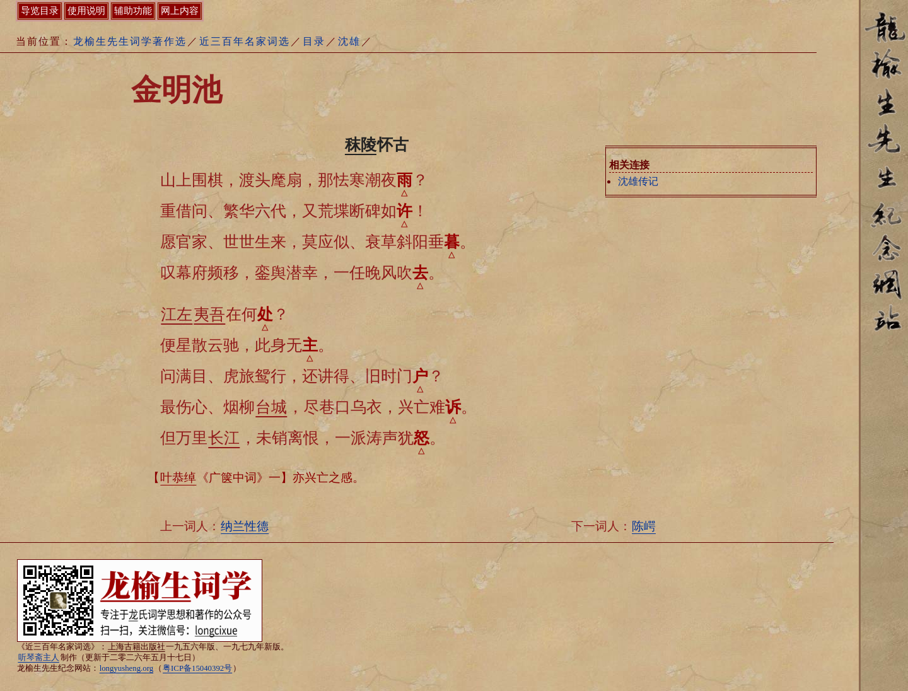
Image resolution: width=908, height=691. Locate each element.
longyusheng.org (126, 668)
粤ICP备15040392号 (197, 668)
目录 (314, 41)
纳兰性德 (245, 526)
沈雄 (349, 41)
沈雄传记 (638, 181)
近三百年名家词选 (244, 41)
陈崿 (644, 526)
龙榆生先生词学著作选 (130, 41)
